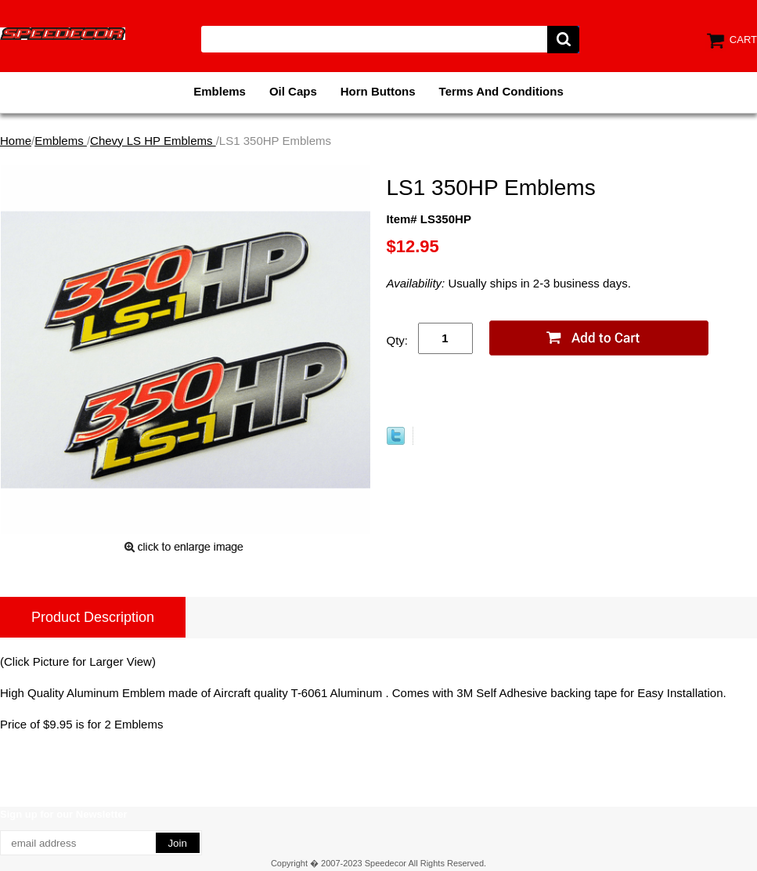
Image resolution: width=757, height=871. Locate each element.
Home (15, 140)
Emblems (219, 91)
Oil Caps (293, 91)
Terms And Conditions (501, 91)
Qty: (398, 340)
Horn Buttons (378, 91)
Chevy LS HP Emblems (153, 140)
